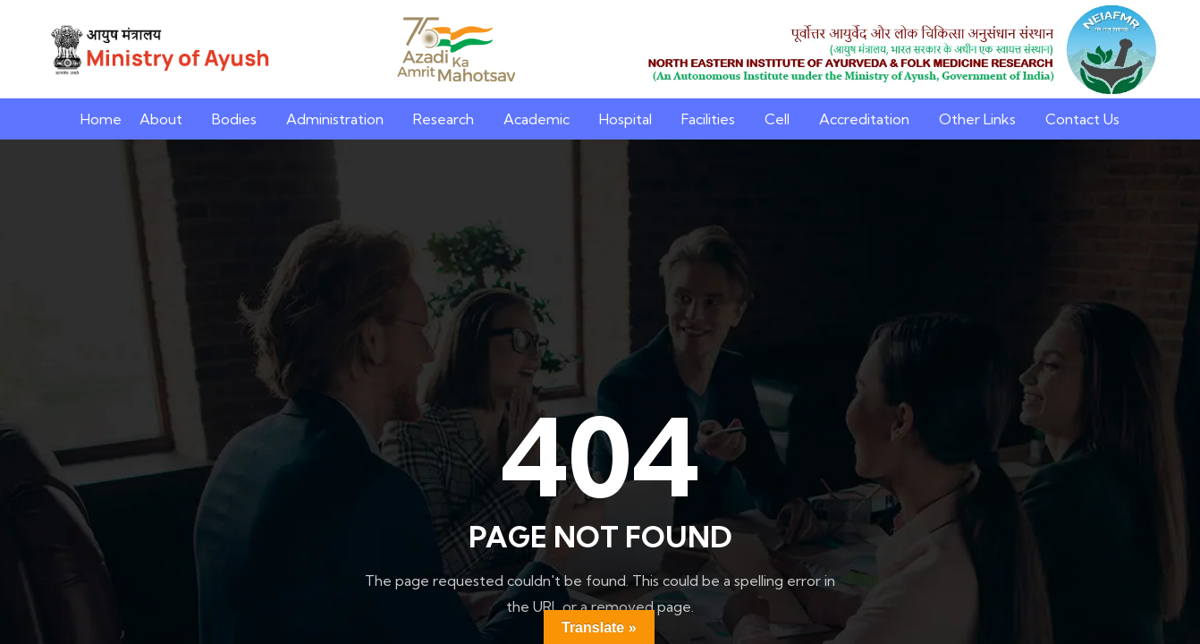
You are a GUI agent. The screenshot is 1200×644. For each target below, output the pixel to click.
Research (443, 119)
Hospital (625, 119)
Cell (777, 119)
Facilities (708, 119)
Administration (335, 119)
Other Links (977, 119)
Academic (536, 119)
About (160, 119)
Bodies (234, 119)
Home (101, 119)
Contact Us (1082, 119)
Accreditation (864, 119)
